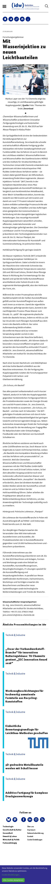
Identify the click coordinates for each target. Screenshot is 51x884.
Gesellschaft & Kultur (12, 830)
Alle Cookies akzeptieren (13, 880)
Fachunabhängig (10, 843)
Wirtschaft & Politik (11, 839)
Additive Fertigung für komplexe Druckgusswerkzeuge (26, 794)
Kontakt (30, 836)
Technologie (8, 826)
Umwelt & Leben (10, 836)
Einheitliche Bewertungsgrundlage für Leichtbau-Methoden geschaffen (26, 729)
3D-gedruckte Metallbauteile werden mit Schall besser (24, 766)
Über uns (30, 826)
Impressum (31, 830)
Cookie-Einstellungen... (11, 874)
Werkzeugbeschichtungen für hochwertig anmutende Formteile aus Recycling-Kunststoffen (24, 696)
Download (28, 108)
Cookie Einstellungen (34, 840)
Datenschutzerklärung (35, 833)
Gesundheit (8, 833)
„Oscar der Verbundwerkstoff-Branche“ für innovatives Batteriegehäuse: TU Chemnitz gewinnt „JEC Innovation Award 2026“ (26, 656)
